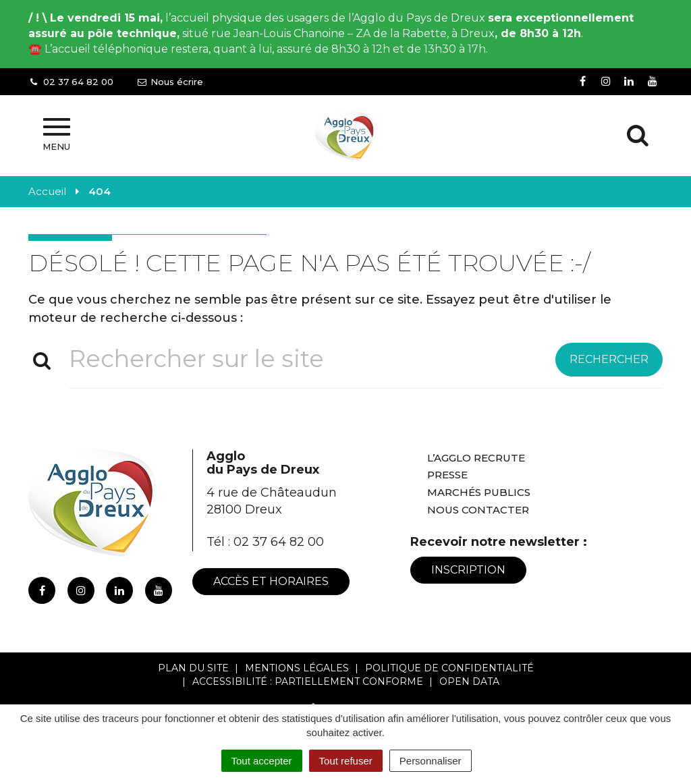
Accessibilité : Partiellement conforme (307, 681)
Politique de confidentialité (449, 668)
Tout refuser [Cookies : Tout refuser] (345, 760)
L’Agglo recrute (476, 457)
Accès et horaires (271, 581)
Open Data (469, 681)
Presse (447, 474)
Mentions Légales (297, 668)
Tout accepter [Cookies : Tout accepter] (261, 760)
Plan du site (193, 668)
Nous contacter (478, 509)
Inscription (468, 569)
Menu (56, 135)
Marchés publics (478, 492)
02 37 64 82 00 (278, 541)
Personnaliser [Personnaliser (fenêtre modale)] (430, 760)
